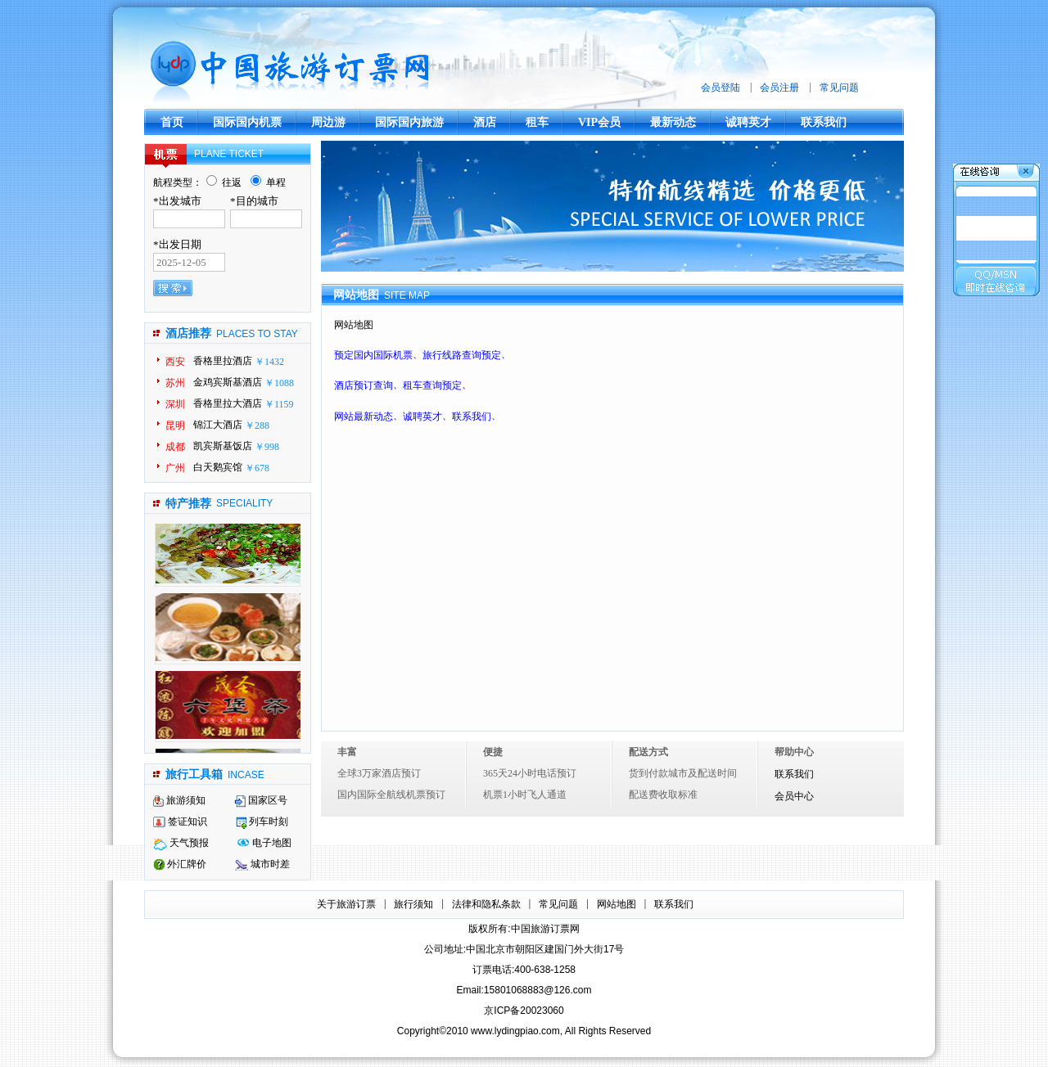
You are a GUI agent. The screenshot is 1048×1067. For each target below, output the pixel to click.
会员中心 (794, 796)
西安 (175, 361)
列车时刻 (262, 821)
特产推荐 (188, 503)
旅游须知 (179, 800)
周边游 (328, 122)
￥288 (257, 425)
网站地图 (616, 904)
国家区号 (260, 800)
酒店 (484, 122)
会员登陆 (720, 87)
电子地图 (264, 843)
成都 (175, 446)
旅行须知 (413, 904)
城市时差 (262, 864)
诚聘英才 (748, 122)
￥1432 (269, 361)
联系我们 (824, 122)
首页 (171, 122)
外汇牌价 (179, 864)
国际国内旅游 (409, 122)
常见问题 (839, 87)
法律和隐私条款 (486, 904)
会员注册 (779, 87)
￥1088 (279, 383)
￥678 (257, 468)
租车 (537, 122)
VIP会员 (599, 122)
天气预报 (181, 843)
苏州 (175, 383)
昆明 (175, 425)
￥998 (267, 446)
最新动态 (673, 122)
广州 (175, 468)
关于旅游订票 (346, 904)
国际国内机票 (247, 122)
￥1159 (279, 404)
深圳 (175, 404)
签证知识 (180, 821)
